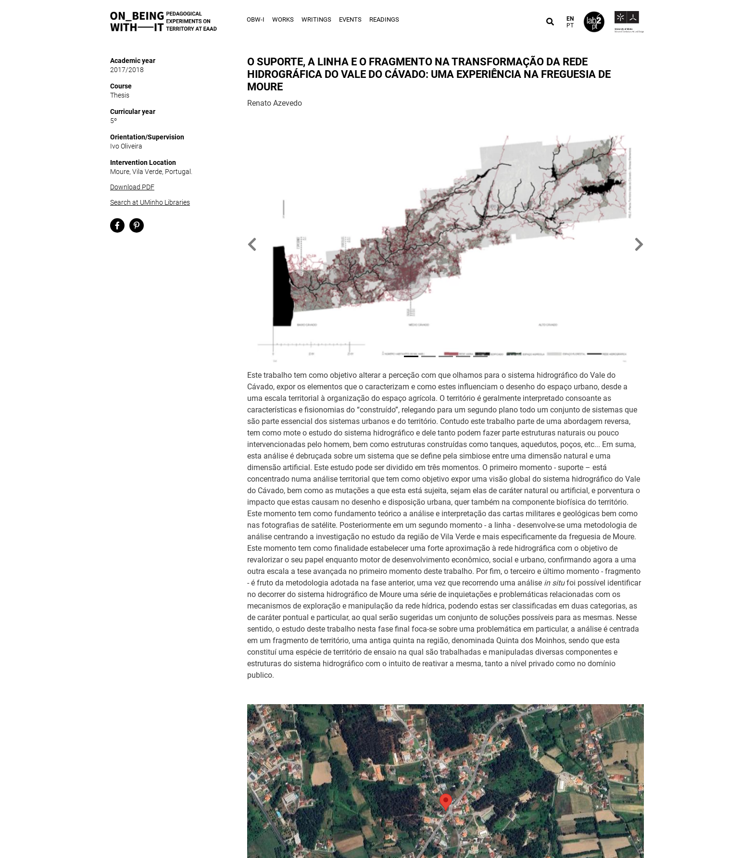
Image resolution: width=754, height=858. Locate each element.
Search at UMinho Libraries (150, 202)
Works (283, 19)
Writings (316, 19)
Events (350, 19)
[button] (252, 244)
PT (570, 25)
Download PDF (132, 187)
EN (570, 18)
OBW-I (255, 19)
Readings (384, 19)
